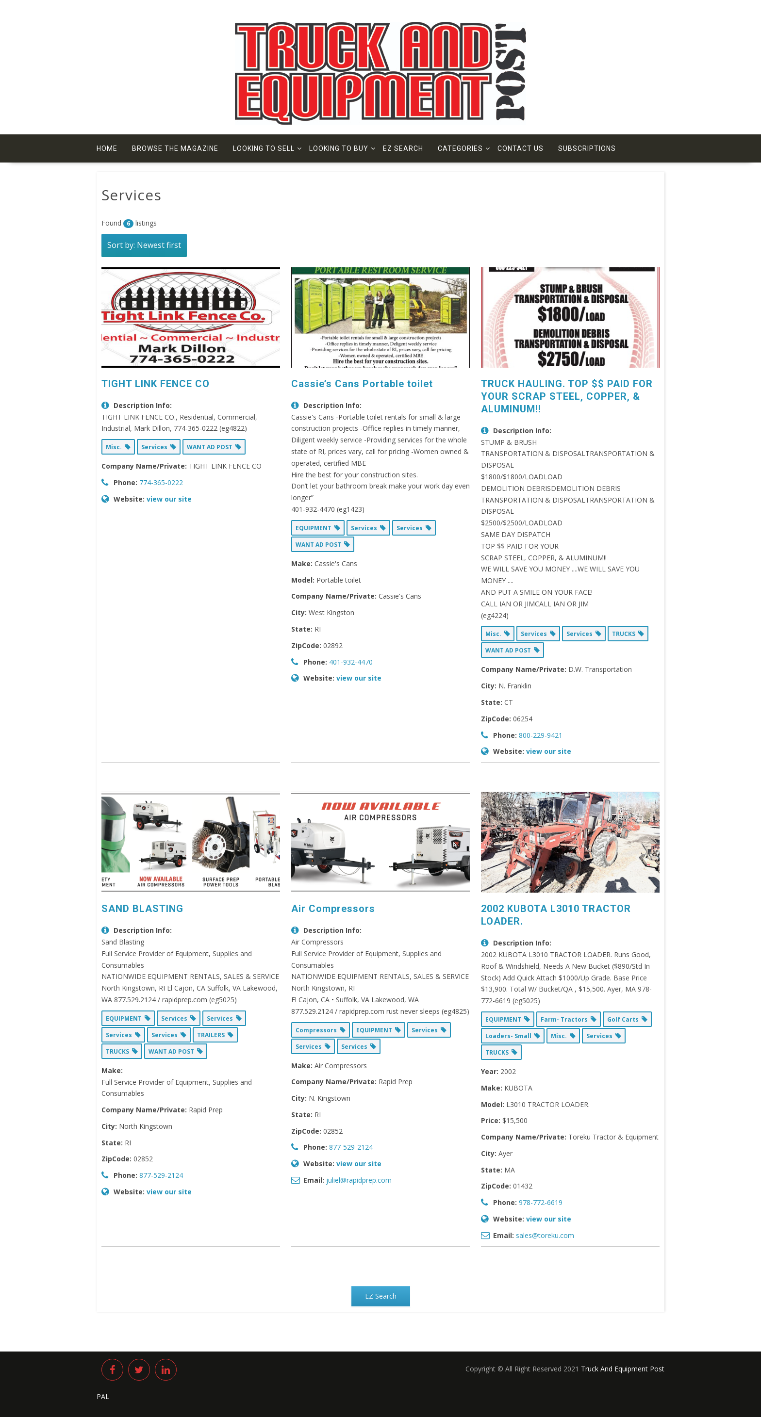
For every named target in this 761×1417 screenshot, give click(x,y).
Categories (460, 148)
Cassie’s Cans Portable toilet (362, 384)
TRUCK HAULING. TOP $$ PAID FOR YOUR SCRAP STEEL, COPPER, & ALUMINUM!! (567, 396)
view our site (169, 499)
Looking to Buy (338, 148)
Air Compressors (333, 908)
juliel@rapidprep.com (359, 1180)
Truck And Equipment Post (622, 1368)
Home (107, 148)
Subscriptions (587, 148)
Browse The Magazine (175, 148)
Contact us (520, 148)
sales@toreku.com (545, 1235)
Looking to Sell (264, 148)
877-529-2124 (161, 1175)
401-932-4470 (351, 662)
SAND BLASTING (142, 908)
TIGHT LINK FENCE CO (155, 384)
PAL (103, 1396)
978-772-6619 (540, 1202)
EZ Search (403, 148)
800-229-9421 (540, 735)
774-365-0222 (161, 482)
